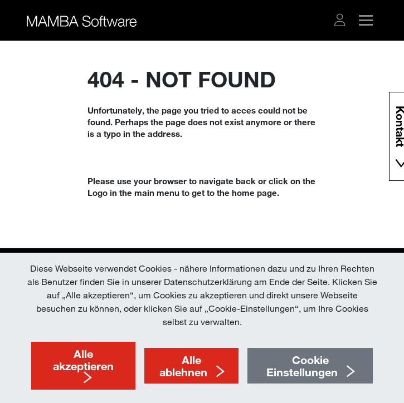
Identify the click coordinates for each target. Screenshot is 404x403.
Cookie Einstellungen (302, 366)
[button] (339, 20)
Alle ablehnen (183, 366)
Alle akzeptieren (83, 359)
